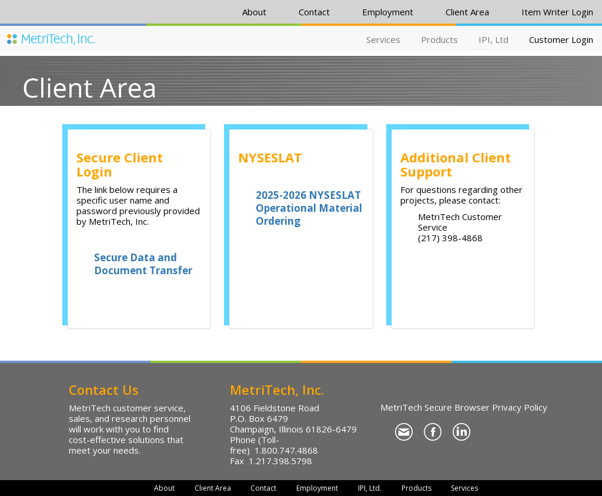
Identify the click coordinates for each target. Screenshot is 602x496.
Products (439, 39)
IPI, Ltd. (370, 488)
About (254, 12)
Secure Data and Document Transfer (143, 264)
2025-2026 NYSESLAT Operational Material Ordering (309, 208)
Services (383, 39)
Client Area (467, 12)
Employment (387, 12)
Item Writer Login (557, 12)
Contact (314, 12)
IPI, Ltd (494, 39)
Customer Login (561, 39)
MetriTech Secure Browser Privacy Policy (463, 407)
